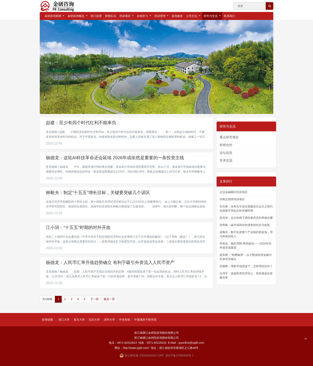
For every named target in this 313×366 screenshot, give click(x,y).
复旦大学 (79, 319)
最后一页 (109, 299)
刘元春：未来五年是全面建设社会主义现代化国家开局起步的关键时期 (246, 208)
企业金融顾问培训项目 (234, 192)
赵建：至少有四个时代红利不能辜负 (81, 122)
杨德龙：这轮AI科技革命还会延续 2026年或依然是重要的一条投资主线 (115, 157)
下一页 (94, 299)
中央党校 (124, 319)
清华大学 (109, 319)
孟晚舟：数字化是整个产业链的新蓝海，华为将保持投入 (246, 234)
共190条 (47, 299)
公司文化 (192, 16)
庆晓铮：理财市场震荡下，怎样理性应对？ (246, 266)
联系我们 (229, 16)
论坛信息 (226, 152)
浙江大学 (64, 319)
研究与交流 (211, 16)
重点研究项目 (229, 137)
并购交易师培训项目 (232, 199)
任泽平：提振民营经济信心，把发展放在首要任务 (246, 275)
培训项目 (125, 16)
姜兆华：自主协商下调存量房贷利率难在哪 (246, 217)
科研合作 (226, 145)
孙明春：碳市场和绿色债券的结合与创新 (245, 225)
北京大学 (94, 319)
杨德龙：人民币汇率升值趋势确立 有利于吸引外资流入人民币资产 (110, 262)
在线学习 (143, 16)
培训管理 (160, 16)
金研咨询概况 (76, 16)
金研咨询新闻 (53, 16)
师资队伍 (110, 16)
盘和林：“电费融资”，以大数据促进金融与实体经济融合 (246, 257)
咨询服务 (177, 16)
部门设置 (96, 16)
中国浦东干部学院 (145, 319)
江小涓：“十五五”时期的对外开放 (78, 227)
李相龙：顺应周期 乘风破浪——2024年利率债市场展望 (245, 245)
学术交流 (226, 160)
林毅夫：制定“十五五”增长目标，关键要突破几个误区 (98, 192)
